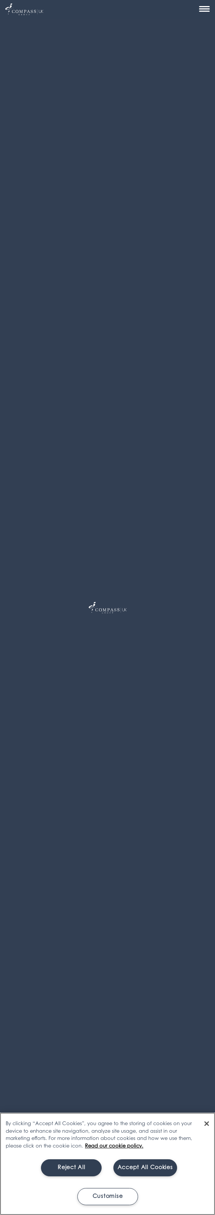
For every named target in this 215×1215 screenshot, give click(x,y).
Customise (107, 1196)
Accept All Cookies (145, 1168)
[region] (107, 1164)
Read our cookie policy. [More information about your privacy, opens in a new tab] (114, 1146)
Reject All (71, 1168)
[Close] (206, 1123)
